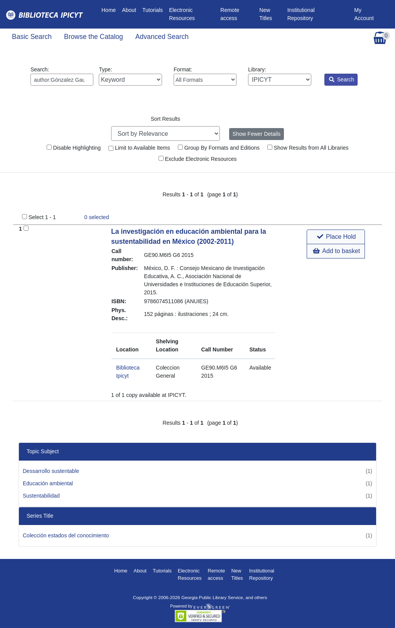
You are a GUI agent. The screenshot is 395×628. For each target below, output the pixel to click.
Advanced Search (162, 37)
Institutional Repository (301, 14)
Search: (61, 76)
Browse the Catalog (93, 37)
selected (96, 217)
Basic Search (32, 37)
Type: (130, 76)
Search (341, 79)
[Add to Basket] (26, 228)
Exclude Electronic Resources (198, 159)
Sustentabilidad (41, 496)
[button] (336, 237)
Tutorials (152, 10)
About (129, 10)
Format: (205, 76)
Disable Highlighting (74, 148)
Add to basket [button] (336, 251)
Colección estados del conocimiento (66, 535)
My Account (364, 14)
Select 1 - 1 (42, 217)
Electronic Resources (182, 14)
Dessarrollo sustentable (51, 471)
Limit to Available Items (139, 148)
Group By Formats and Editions (219, 148)
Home (110, 9)
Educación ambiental (48, 483)
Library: (279, 76)
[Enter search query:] (61, 80)
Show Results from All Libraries (308, 148)
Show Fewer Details (257, 134)
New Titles (265, 14)
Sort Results (165, 119)
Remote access (229, 14)
